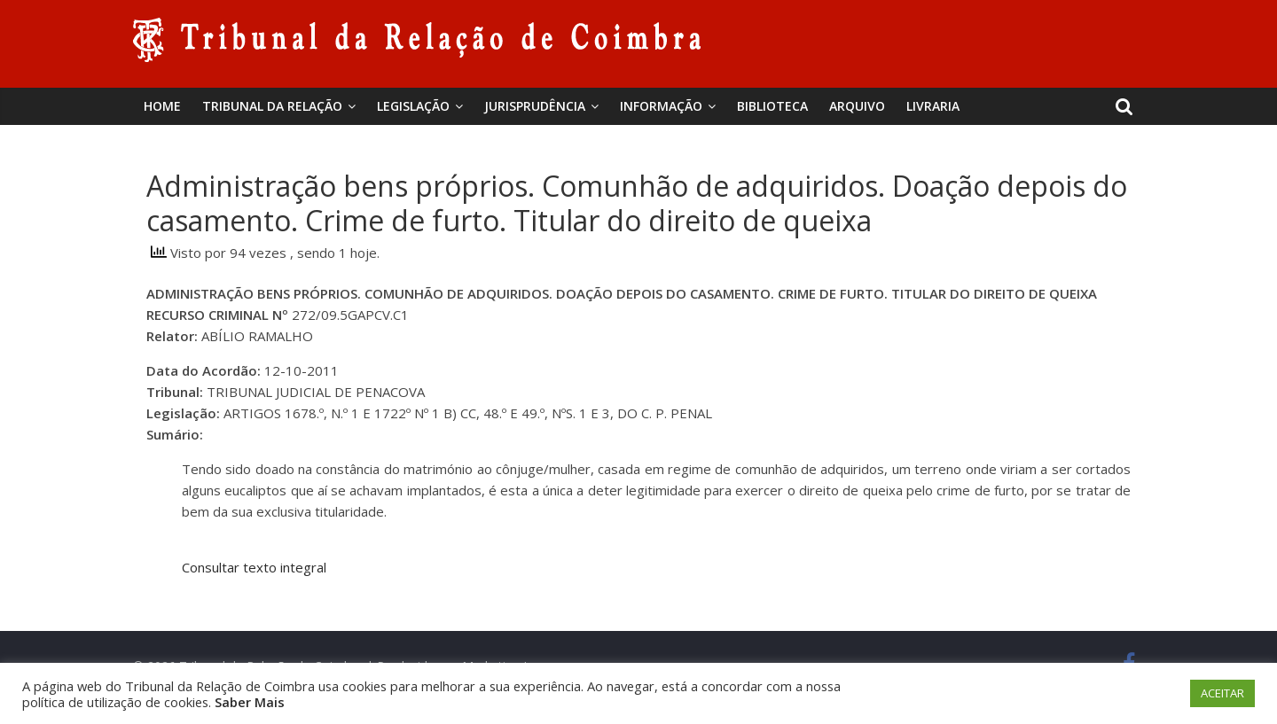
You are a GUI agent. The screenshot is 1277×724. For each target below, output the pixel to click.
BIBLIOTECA (772, 105)
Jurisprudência (534, 105)
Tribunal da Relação (272, 105)
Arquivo (857, 105)
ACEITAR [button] (1222, 693)
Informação (661, 105)
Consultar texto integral (254, 567)
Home (162, 105)
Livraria (933, 105)
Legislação (413, 105)
